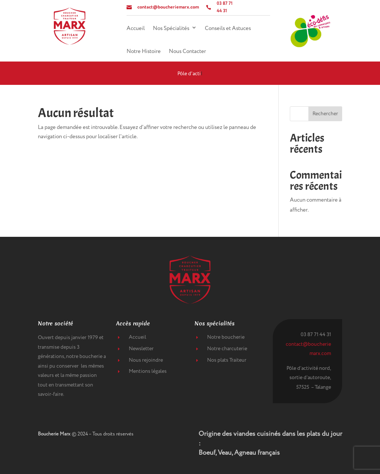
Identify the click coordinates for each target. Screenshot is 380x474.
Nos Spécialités (171, 28)
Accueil (136, 28)
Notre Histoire (144, 51)
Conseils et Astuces (228, 28)
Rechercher (325, 113)
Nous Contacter (187, 51)
